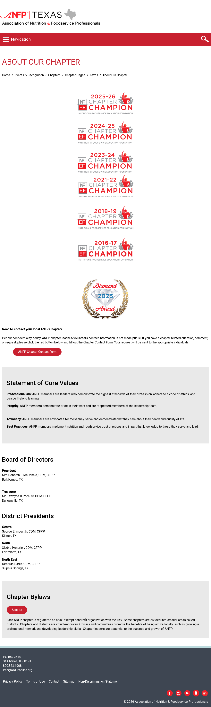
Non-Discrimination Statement (98, 681)
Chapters (54, 75)
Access (17, 610)
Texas (94, 75)
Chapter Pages (75, 75)
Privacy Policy (12, 681)
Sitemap (68, 681)
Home (6, 75)
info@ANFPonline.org (17, 670)
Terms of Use (35, 681)
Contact (54, 681)
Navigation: (21, 39)
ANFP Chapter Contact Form (37, 352)
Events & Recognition (29, 75)
